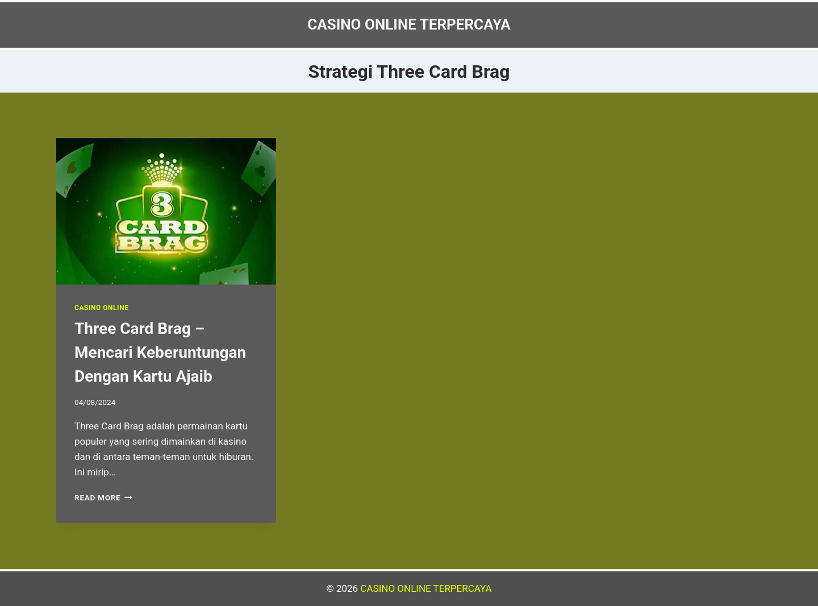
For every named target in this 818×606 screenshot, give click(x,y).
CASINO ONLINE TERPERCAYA (425, 588)
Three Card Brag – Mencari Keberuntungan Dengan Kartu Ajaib (160, 352)
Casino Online (101, 308)
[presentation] (166, 211)
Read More (103, 497)
